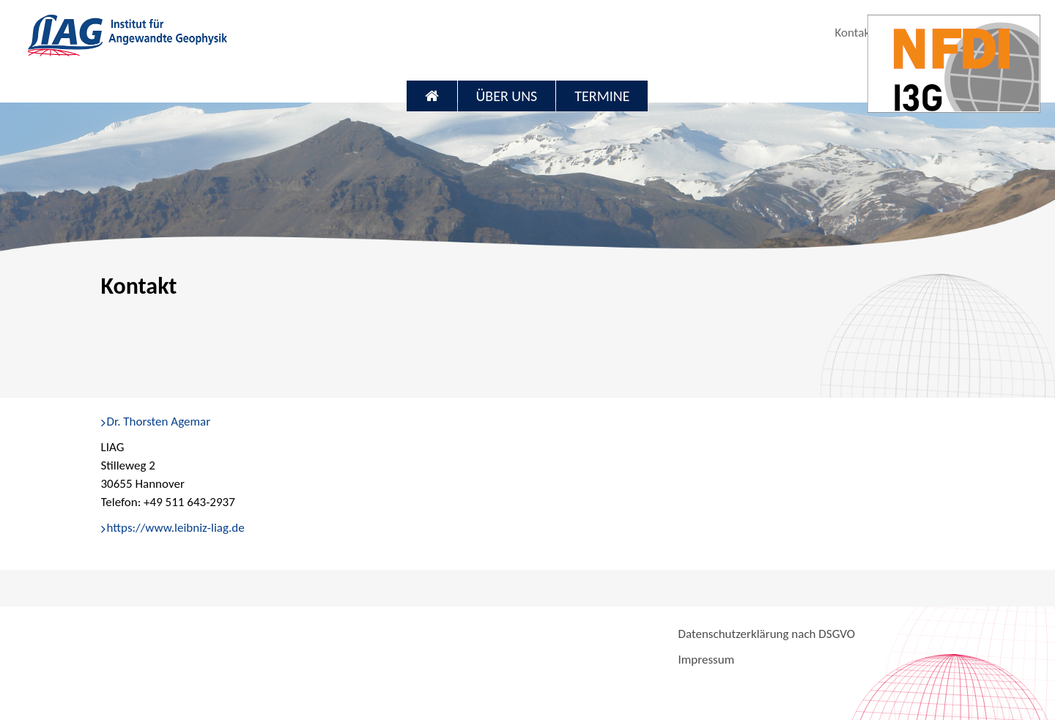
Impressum (706, 659)
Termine (601, 96)
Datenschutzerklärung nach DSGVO (766, 634)
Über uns (507, 96)
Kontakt (853, 32)
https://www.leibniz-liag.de (176, 527)
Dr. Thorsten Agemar (159, 421)
